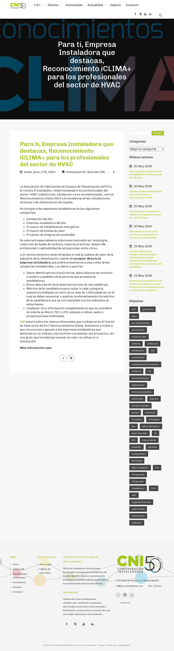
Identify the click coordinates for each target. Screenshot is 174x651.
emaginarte (124, 645)
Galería (115, 5)
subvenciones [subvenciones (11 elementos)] (138, 516)
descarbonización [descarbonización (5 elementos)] (140, 378)
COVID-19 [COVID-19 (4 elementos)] (136, 371)
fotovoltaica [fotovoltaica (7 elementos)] (154, 419)
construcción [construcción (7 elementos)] (138, 357)
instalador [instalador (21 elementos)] (136, 447)
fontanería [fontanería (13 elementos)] (150, 412)
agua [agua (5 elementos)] (134, 316)
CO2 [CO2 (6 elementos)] (153, 350)
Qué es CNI (18, 569)
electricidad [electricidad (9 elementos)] (137, 399)
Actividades (74, 5)
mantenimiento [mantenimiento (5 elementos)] (139, 454)
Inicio (16, 564)
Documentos (19, 582)
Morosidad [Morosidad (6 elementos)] (137, 461)
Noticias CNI (96, 172)
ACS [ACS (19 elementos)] (134, 309)
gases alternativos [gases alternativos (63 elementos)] (151, 426)
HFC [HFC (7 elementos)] (133, 440)
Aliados (53, 5)
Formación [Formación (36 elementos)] (137, 419)
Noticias (17, 587)
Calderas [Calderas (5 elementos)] (136, 344)
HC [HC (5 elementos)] (155, 433)
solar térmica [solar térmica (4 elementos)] (138, 509)
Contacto (132, 5)
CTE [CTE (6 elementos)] (149, 371)
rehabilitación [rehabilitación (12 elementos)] (138, 488)
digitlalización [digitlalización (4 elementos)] (138, 385)
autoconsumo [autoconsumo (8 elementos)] (138, 330)
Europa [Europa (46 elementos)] (135, 412)
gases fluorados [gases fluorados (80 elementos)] (139, 433)
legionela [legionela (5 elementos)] (152, 447)
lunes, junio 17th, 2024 (39, 172)
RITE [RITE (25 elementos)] (153, 488)
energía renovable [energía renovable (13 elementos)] (140, 406)
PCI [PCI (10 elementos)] (157, 468)
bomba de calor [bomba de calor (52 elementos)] (139, 337)
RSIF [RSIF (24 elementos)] (134, 495)
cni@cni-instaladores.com (129, 586)
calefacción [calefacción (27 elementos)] (152, 344)
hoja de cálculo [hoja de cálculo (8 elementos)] (149, 440)
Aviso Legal (45, 564)
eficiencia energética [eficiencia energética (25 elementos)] (142, 392)
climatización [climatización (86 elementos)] (138, 350)
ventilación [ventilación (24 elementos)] (137, 523)
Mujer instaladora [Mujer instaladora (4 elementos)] (140, 468)
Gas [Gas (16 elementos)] (133, 426)
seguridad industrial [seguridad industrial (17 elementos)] (141, 502)
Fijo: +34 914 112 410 (159, 586)
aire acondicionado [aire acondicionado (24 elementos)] (141, 323)
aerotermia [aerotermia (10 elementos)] (148, 309)
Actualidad (95, 5)
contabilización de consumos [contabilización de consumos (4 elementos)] (145, 364)
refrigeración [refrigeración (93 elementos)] (138, 474)
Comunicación (76, 172)
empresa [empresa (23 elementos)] (154, 399)
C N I (37, 5)
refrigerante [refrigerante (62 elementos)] (138, 481)
